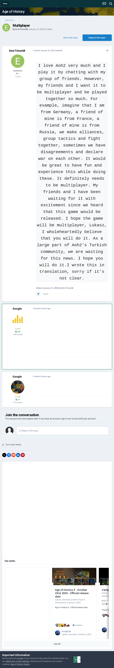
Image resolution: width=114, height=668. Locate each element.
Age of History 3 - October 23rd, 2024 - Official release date (72, 586)
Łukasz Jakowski (62, 593)
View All (57, 636)
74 (18, 393)
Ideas (49, 29)
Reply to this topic (97, 38)
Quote (44, 287)
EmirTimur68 (21, 29)
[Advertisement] (69, 330)
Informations (60, 596)
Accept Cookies (79, 659)
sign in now (66, 412)
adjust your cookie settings (27, 661)
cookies (19, 658)
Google (17, 302)
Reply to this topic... (29, 424)
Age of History (13, 11)
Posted (42, 50)
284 (17, 325)
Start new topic (70, 38)
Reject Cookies (101, 659)
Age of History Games (32, 664)
